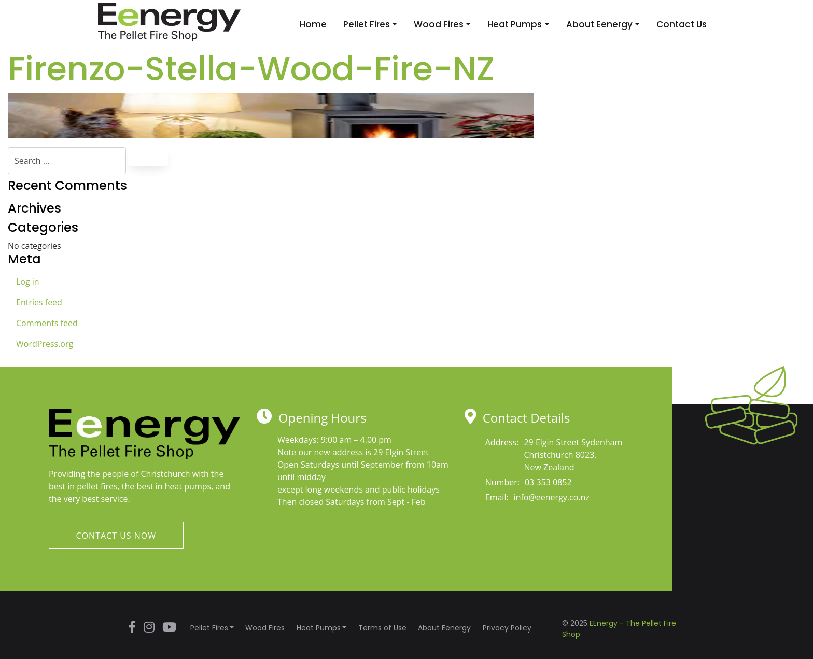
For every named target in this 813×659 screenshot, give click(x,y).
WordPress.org (44, 343)
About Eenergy (599, 24)
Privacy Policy (507, 628)
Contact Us (681, 24)
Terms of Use (382, 628)
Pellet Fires (366, 24)
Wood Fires (439, 24)
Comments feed (47, 323)
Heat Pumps (514, 24)
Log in (27, 281)
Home (313, 24)
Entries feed (39, 302)
